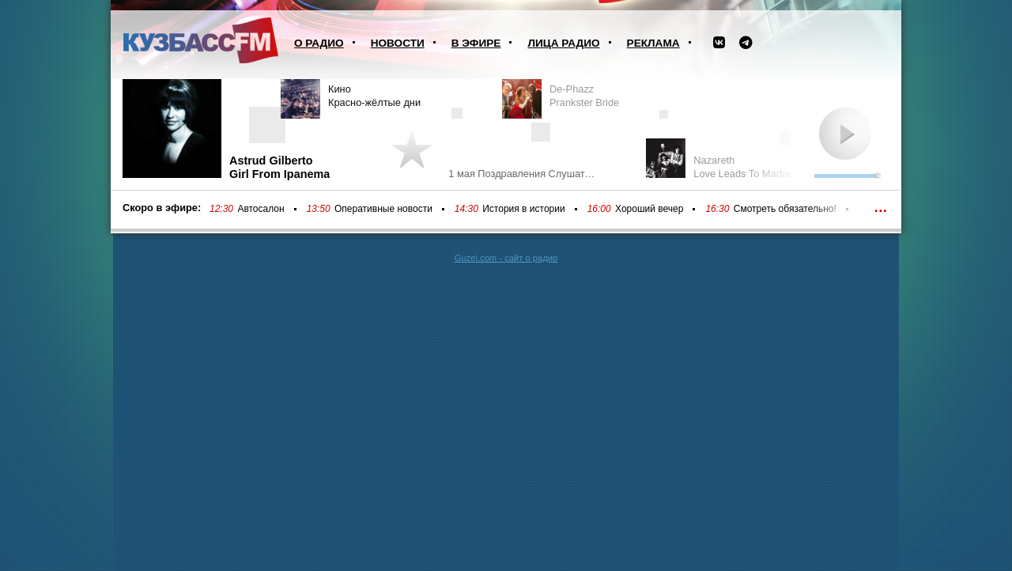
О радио (319, 43)
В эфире (476, 43)
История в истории (523, 208)
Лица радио (563, 43)
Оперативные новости (383, 208)
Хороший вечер (649, 208)
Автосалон (260, 208)
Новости (398, 43)
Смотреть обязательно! (785, 208)
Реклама (653, 43)
